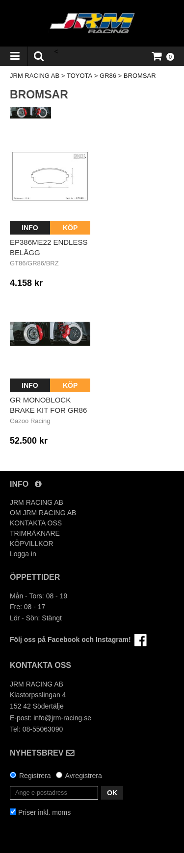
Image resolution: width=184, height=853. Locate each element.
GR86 (108, 75)
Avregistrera (83, 776)
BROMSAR (140, 75)
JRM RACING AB (34, 75)
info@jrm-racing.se (62, 718)
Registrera (35, 776)
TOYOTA (79, 75)
